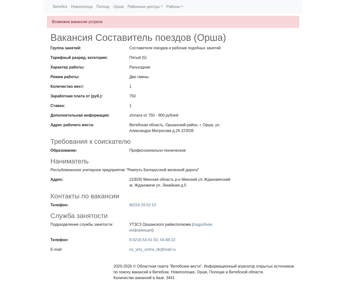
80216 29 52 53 (142, 205)
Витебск (60, 7)
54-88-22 (167, 240)
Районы (173, 7)
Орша (118, 7)
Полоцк (103, 7)
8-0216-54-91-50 (143, 240)
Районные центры (144, 7)
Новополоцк (81, 7)
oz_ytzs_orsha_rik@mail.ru (152, 249)
